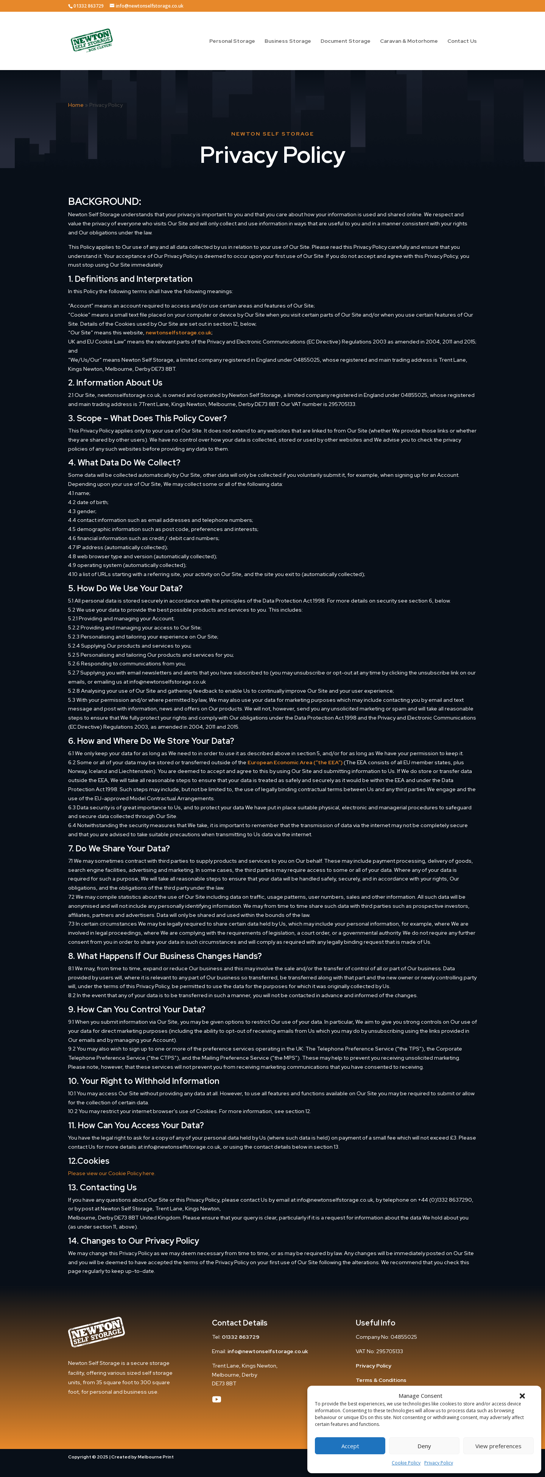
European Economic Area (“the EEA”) (295, 762)
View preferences (498, 1446)
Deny (424, 1446)
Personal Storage (232, 41)
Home (76, 104)
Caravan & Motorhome (409, 41)
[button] (522, 1396)
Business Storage (288, 41)
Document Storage (346, 41)
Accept (350, 1446)
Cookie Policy (406, 1463)
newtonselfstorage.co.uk (179, 332)
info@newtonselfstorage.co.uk (267, 1351)
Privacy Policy (438, 1463)
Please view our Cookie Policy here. (112, 1173)
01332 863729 (240, 1336)
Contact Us (462, 41)
